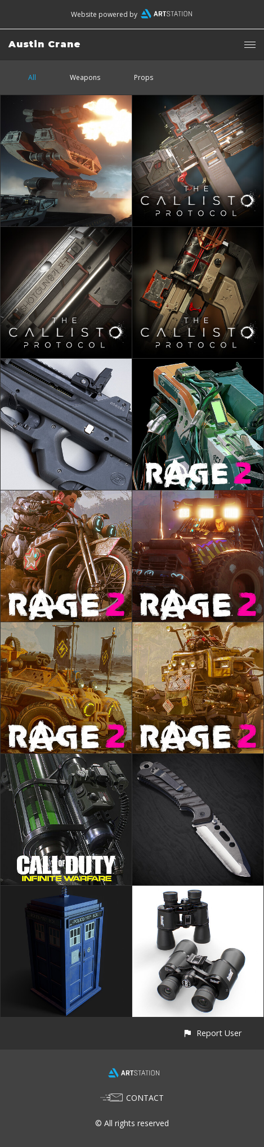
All (32, 77)
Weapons (85, 77)
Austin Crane (44, 44)
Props (143, 77)
